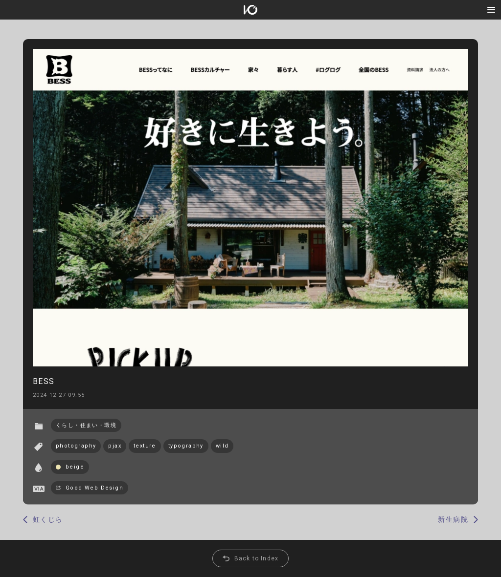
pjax (114, 446)
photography (76, 446)
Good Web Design (94, 488)
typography (186, 446)
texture (145, 446)
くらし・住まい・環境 (86, 425)
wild (222, 446)
